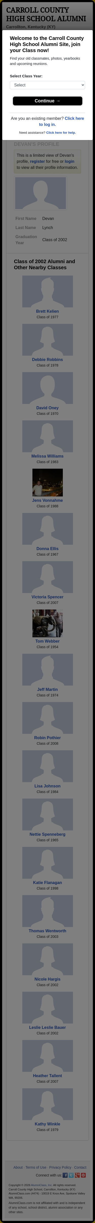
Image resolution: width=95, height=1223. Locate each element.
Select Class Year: (26, 76)
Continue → (47, 100)
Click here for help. (61, 132)
